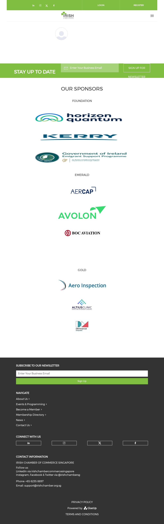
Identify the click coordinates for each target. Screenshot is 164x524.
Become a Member (28, 409)
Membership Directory (30, 414)
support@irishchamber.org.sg (42, 485)
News (19, 420)
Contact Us (23, 425)
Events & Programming (30, 404)
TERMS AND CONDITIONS (82, 514)
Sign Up (82, 381)
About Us (22, 398)
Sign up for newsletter (136, 69)
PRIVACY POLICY (82, 502)
